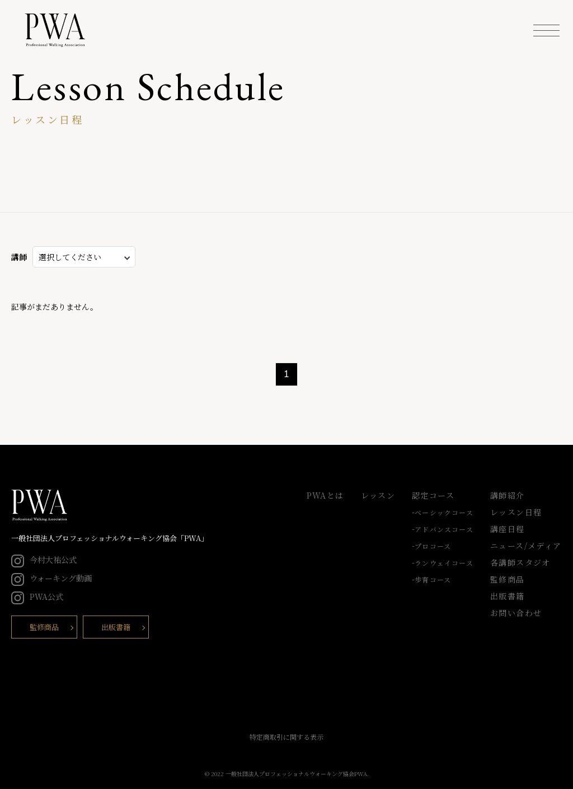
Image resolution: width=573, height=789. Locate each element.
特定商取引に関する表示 (286, 736)
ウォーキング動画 (51, 578)
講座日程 (507, 528)
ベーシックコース (444, 512)
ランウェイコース (444, 562)
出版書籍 (115, 627)
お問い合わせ (516, 612)
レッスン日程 (516, 512)
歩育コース (433, 579)
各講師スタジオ (520, 562)
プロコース (433, 546)
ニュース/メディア (526, 545)
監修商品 (44, 627)
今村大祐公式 (44, 559)
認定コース (433, 495)
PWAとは (325, 495)
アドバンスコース (444, 529)
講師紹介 (507, 495)
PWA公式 (37, 596)
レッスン (378, 495)
